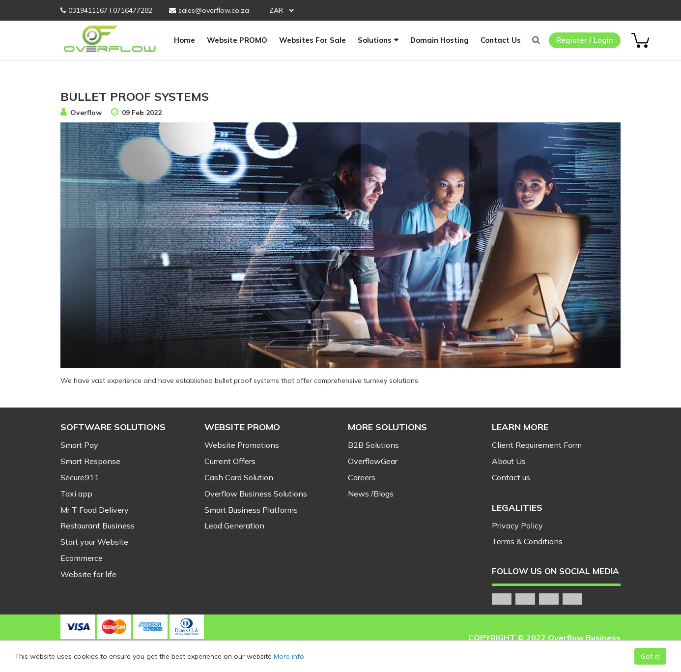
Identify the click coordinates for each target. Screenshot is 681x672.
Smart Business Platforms (251, 510)
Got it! (650, 656)
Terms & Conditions (527, 541)
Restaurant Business (97, 525)
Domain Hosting (439, 40)
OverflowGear (372, 461)
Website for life (88, 574)
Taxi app (76, 493)
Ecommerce (81, 558)
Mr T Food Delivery (94, 510)
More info (289, 656)
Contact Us (501, 40)
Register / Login (584, 40)
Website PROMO (237, 40)
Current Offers (229, 461)
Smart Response (90, 461)
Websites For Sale (312, 40)
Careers (361, 477)
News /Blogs (371, 493)
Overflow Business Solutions (255, 493)
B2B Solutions (373, 445)
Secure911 (79, 477)
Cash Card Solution (238, 477)
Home (184, 40)
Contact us (511, 477)
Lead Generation (234, 525)
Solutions (375, 40)
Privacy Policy (517, 525)
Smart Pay (79, 445)
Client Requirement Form (537, 445)
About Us (509, 461)
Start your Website (94, 542)
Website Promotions (241, 445)
